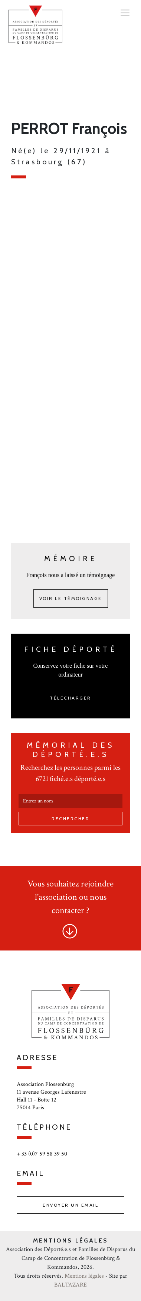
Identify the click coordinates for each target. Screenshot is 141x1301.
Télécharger (70, 698)
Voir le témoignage (70, 598)
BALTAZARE (70, 1285)
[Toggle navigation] (125, 13)
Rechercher (70, 818)
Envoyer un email (70, 1205)
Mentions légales (84, 1276)
